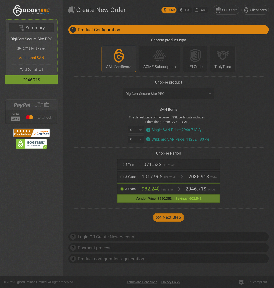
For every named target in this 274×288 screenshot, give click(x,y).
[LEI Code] (195, 59)
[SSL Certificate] (119, 59)
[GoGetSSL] (31, 15)
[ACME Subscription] (159, 59)
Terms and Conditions (142, 282)
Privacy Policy (170, 282)
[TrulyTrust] (223, 59)
